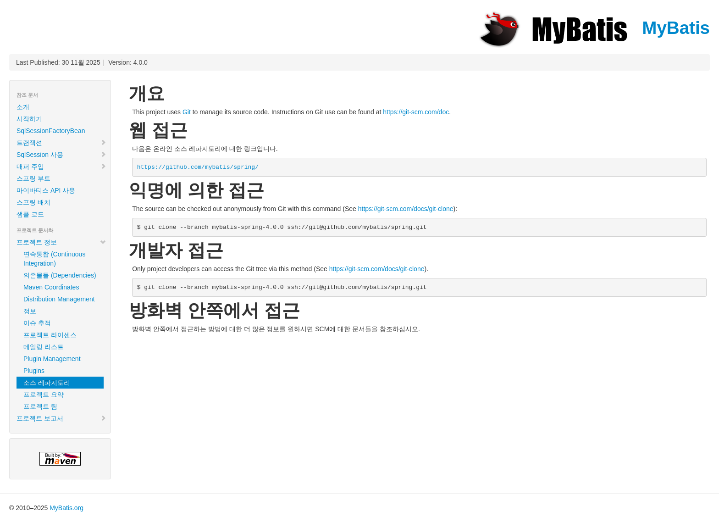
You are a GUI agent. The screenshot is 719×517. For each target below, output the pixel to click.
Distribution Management (59, 299)
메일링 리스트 (43, 346)
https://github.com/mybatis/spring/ (198, 167)
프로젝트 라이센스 (50, 335)
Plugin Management (52, 358)
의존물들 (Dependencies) (59, 275)
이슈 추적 (37, 323)
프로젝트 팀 (40, 406)
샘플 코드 (30, 214)
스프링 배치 (33, 202)
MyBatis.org (66, 507)
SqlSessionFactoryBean (51, 130)
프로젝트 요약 (43, 394)
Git (187, 112)
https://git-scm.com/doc (416, 112)
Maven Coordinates (51, 287)
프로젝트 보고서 (61, 418)
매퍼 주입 (61, 166)
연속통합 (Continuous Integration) (54, 258)
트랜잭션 (61, 142)
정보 (29, 311)
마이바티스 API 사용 (46, 190)
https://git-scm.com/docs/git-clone (406, 208)
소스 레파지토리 (46, 382)
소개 (23, 107)
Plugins (33, 370)
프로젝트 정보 (61, 242)
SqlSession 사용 (61, 154)
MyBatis (593, 28)
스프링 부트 (33, 178)
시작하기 (29, 118)
